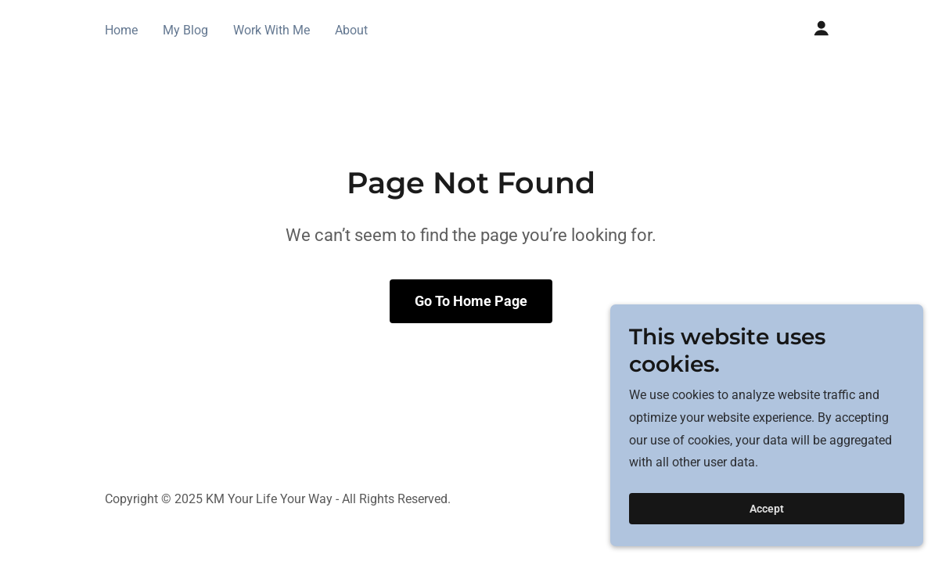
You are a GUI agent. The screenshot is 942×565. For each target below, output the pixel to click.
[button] (821, 28)
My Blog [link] (185, 30)
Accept (767, 508)
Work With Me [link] (271, 30)
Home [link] (121, 30)
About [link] (351, 30)
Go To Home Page (471, 301)
